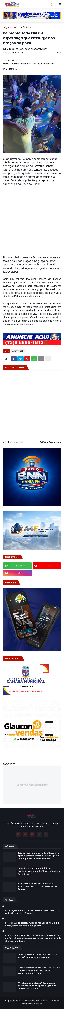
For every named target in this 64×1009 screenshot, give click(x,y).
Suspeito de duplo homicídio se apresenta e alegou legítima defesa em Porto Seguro (39, 871)
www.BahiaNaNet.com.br (35, 1000)
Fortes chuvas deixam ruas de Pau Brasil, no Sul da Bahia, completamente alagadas (32, 924)
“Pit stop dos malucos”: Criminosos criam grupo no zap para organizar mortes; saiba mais (37, 986)
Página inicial (9, 27)
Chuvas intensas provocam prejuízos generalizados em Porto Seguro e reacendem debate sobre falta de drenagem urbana (33, 938)
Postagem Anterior (14, 442)
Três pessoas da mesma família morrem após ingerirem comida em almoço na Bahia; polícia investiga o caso (39, 856)
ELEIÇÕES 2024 (25, 27)
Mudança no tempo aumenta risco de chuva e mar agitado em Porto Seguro (32, 912)
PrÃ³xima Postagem (49, 442)
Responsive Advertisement (32, 784)
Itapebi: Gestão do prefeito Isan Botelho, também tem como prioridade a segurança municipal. (39, 970)
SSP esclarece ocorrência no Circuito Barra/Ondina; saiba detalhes (37, 956)
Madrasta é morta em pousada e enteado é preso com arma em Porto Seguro (37, 886)
